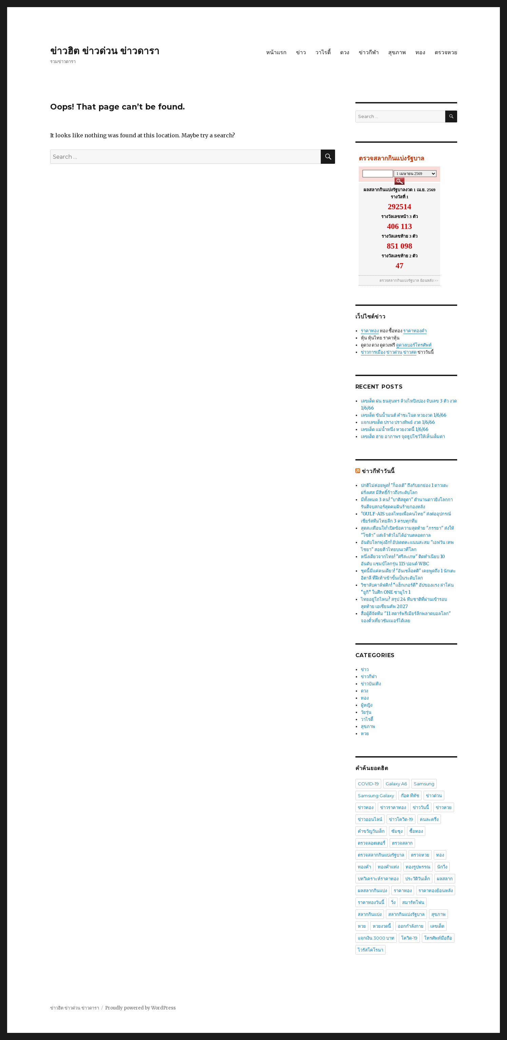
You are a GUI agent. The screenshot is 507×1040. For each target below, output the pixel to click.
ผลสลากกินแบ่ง (372, 890)
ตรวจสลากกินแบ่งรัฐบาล (381, 855)
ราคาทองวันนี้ (371, 902)
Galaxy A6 (396, 783)
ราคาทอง (370, 331)
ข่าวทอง (365, 807)
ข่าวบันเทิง (371, 684)
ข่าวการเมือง (373, 352)
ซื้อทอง (416, 831)
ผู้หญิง (366, 705)
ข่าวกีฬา (369, 52)
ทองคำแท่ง (388, 866)
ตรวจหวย (446, 52)
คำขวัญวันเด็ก (371, 831)
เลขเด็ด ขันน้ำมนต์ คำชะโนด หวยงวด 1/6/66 (403, 415)
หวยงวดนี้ (382, 926)
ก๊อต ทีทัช (410, 795)
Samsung (424, 783)
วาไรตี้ (323, 52)
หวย (365, 734)
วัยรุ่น (366, 712)
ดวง (344, 52)
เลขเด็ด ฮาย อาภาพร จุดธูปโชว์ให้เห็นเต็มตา (403, 436)
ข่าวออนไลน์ (370, 819)
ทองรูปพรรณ (418, 866)
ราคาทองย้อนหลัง (435, 890)
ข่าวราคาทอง (393, 807)
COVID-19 (368, 783)
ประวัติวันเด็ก (417, 878)
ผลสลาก (445, 878)
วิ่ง (393, 902)
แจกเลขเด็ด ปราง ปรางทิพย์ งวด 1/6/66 (398, 422)
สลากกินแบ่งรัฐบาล (406, 914)
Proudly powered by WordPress (140, 1008)
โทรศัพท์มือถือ (438, 938)
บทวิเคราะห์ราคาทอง (378, 878)
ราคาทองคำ (415, 331)
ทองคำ (364, 866)
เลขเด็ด (437, 926)
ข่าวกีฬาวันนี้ (378, 471)
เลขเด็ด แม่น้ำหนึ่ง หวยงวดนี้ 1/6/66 (394, 429)
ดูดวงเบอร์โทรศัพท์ (414, 345)
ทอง (420, 52)
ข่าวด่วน (394, 352)
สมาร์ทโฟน (413, 902)
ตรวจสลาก (402, 843)
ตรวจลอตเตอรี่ (371, 843)
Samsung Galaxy (376, 795)
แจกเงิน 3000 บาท (376, 938)
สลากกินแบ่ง (370, 914)
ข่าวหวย (444, 807)
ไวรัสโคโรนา (370, 950)
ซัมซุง (397, 831)
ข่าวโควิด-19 (401, 819)
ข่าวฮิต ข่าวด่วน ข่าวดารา (104, 51)
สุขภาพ (397, 52)
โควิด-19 (409, 938)
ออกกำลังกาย (411, 926)
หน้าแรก (276, 52)
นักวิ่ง (442, 866)
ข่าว (301, 52)
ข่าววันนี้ (421, 807)
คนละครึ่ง (429, 819)
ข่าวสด (409, 352)
